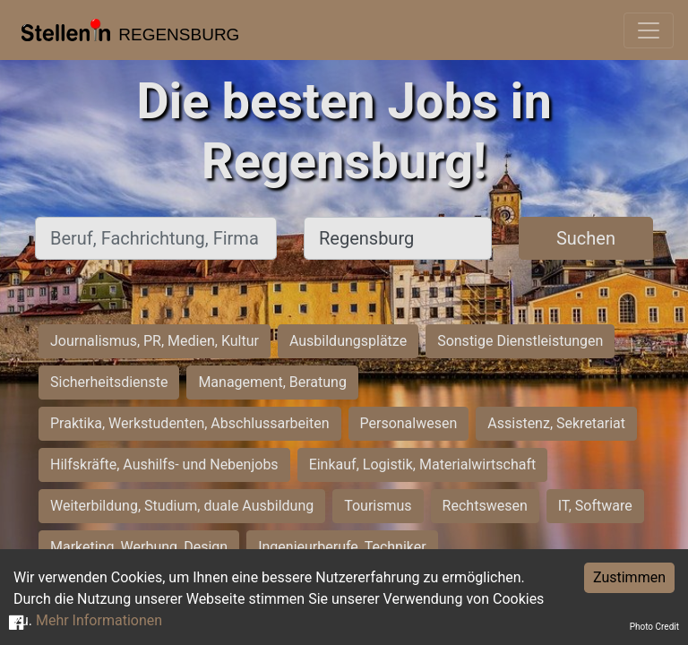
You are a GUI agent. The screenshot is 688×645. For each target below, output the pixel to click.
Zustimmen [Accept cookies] (629, 577)
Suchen (585, 238)
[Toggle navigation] (649, 30)
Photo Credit (654, 627)
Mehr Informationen (99, 620)
